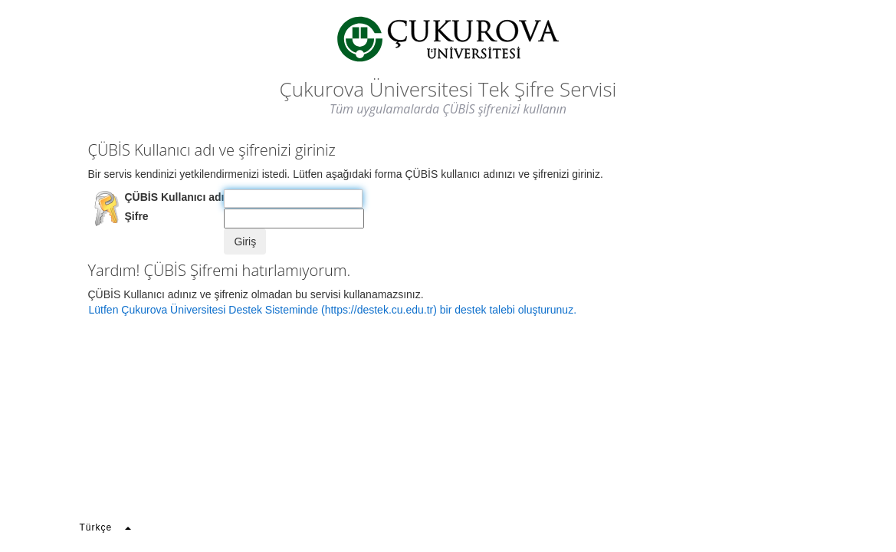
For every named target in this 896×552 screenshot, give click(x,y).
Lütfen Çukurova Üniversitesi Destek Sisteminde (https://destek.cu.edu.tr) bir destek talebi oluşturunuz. (333, 310)
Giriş (245, 241)
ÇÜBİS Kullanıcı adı (175, 197)
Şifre (137, 216)
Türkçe (105, 527)
